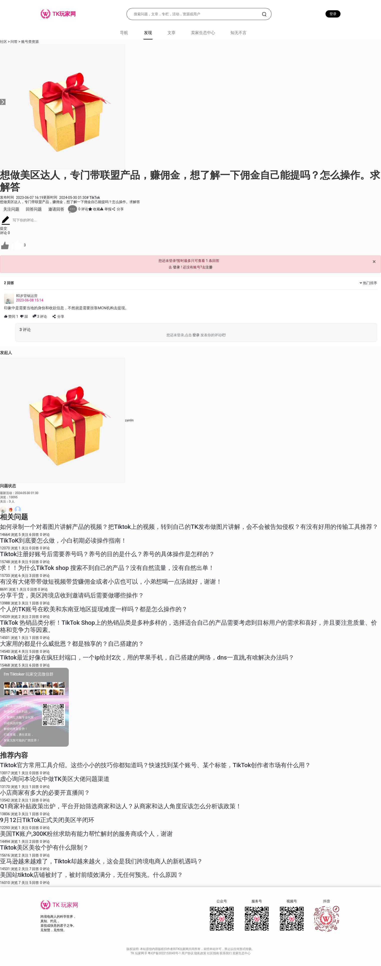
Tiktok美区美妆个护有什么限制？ (44, 847)
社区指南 (213, 953)
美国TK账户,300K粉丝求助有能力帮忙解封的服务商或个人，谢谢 (86, 833)
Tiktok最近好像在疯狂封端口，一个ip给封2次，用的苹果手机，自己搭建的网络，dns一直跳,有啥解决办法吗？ (147, 657)
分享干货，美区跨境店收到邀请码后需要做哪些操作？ (72, 595)
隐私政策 (200, 953)
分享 (118, 209)
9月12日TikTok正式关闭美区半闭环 (47, 820)
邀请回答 (56, 209)
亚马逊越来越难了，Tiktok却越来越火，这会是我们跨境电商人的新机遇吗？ (101, 861)
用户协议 (188, 953)
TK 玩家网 (65, 905)
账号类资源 (30, 42)
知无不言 (238, 32)
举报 (105, 209)
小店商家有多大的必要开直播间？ (45, 792)
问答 (14, 42)
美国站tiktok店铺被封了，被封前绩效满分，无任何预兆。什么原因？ (91, 874)
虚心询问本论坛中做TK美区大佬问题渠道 (55, 778)
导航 (124, 32)
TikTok (93, 198)
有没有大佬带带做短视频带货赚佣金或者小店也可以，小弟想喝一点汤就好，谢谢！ (111, 581)
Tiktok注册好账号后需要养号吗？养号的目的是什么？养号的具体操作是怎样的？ (107, 554)
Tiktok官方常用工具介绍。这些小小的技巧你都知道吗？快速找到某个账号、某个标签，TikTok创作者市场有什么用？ (155, 765)
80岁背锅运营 (27, 296)
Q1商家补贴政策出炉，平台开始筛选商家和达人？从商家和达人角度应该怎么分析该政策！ (121, 806)
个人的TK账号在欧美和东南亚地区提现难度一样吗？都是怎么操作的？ (94, 609)
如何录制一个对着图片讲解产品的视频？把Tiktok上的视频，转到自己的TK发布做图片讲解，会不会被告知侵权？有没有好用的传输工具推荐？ (189, 526)
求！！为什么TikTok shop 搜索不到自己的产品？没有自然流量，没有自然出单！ (107, 567)
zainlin (129, 420)
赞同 (11, 316)
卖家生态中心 (203, 32)
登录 (333, 14)
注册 (209, 267)
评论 (40, 316)
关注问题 (11, 209)
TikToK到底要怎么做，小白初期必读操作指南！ (63, 540)
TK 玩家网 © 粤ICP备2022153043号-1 (156, 953)
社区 (3, 42)
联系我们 (226, 953)
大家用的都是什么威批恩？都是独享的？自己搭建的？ (72, 643)
